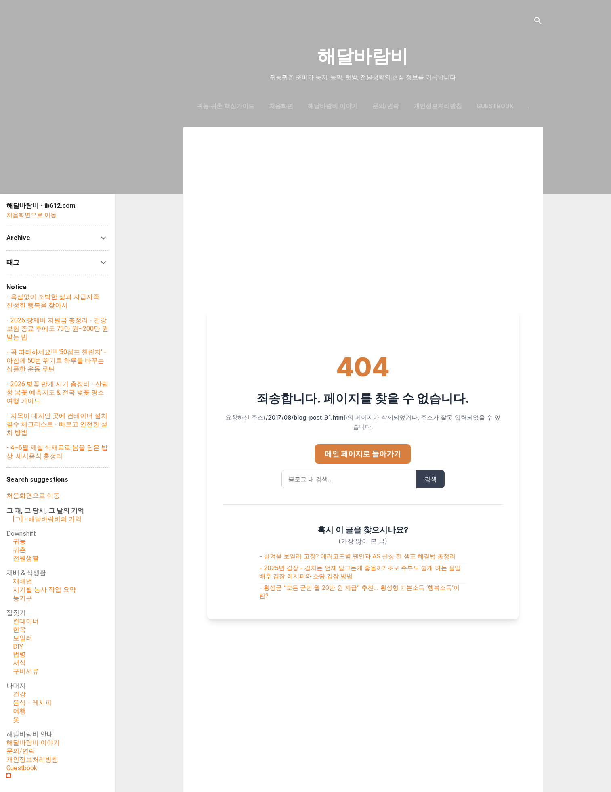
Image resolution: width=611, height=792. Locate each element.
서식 (19, 663)
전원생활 (26, 558)
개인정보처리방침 (438, 106)
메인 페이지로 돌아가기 (363, 453)
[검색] (538, 22)
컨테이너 (26, 621)
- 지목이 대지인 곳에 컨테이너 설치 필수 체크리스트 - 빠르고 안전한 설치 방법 (56, 424)
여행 (19, 711)
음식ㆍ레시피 (32, 702)
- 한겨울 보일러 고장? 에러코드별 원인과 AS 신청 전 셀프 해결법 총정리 (357, 556)
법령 (19, 654)
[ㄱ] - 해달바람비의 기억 (47, 519)
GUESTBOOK (495, 106)
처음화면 (281, 106)
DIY (18, 646)
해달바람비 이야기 (333, 106)
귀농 (19, 541)
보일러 (22, 638)
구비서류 (26, 671)
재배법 (22, 581)
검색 (430, 479)
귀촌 (19, 550)
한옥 (19, 629)
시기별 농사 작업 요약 (44, 589)
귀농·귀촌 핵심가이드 (225, 106)
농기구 (22, 598)
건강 (19, 694)
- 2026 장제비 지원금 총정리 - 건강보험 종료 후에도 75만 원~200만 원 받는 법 (57, 328)
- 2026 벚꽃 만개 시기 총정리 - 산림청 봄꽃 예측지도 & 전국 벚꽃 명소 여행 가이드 (57, 392)
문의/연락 (385, 106)
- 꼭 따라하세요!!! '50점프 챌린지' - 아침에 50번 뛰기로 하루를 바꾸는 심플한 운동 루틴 (56, 360)
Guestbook (21, 768)
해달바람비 (362, 56)
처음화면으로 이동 (31, 215)
